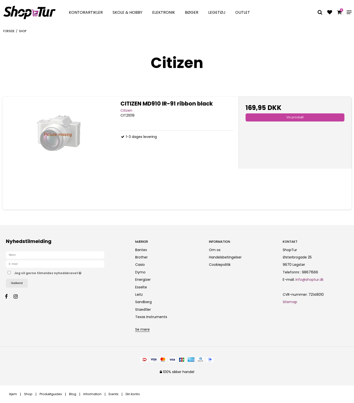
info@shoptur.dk (309, 279)
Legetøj (216, 12)
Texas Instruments (151, 316)
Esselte (141, 287)
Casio (140, 264)
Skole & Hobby (127, 12)
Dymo (140, 272)
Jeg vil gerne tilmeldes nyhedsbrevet (65, 272)
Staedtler (143, 309)
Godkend (17, 283)
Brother (141, 257)
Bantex (141, 249)
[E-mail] (55, 263)
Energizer (143, 279)
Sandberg (143, 301)
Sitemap (290, 301)
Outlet (242, 12)
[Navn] (55, 254)
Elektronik (163, 12)
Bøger (191, 12)
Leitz (139, 294)
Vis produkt (295, 117)
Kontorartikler (86, 12)
